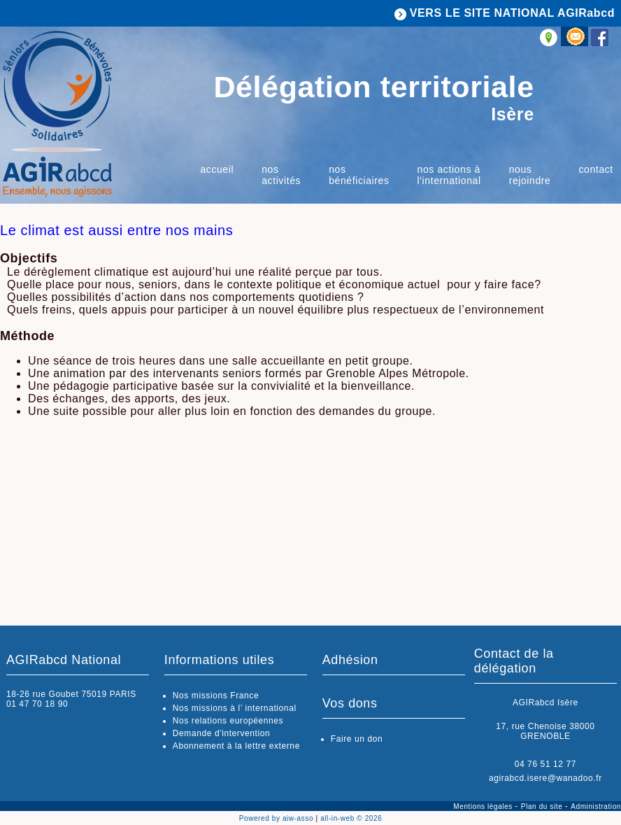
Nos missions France (216, 695)
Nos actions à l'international (449, 175)
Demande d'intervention (222, 733)
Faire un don (357, 739)
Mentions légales (484, 806)
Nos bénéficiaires (359, 175)
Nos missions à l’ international (235, 708)
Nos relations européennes (228, 721)
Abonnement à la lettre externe (236, 746)
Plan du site (543, 806)
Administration (596, 806)
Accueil (217, 169)
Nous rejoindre (530, 175)
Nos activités (281, 175)
